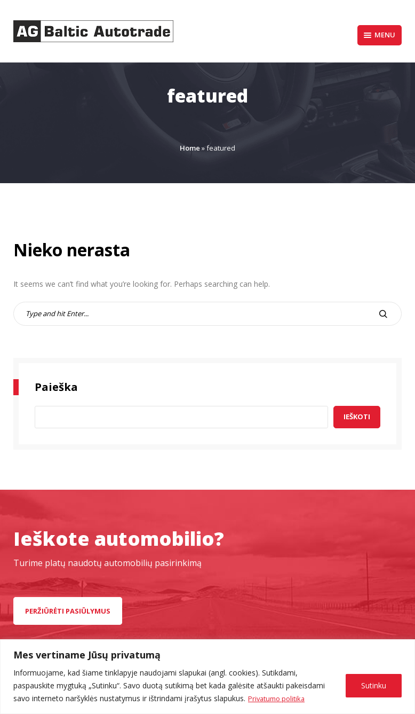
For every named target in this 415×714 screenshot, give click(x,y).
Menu (379, 35)
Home (190, 148)
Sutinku (373, 685)
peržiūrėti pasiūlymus (67, 611)
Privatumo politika (279, 698)
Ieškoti (357, 416)
